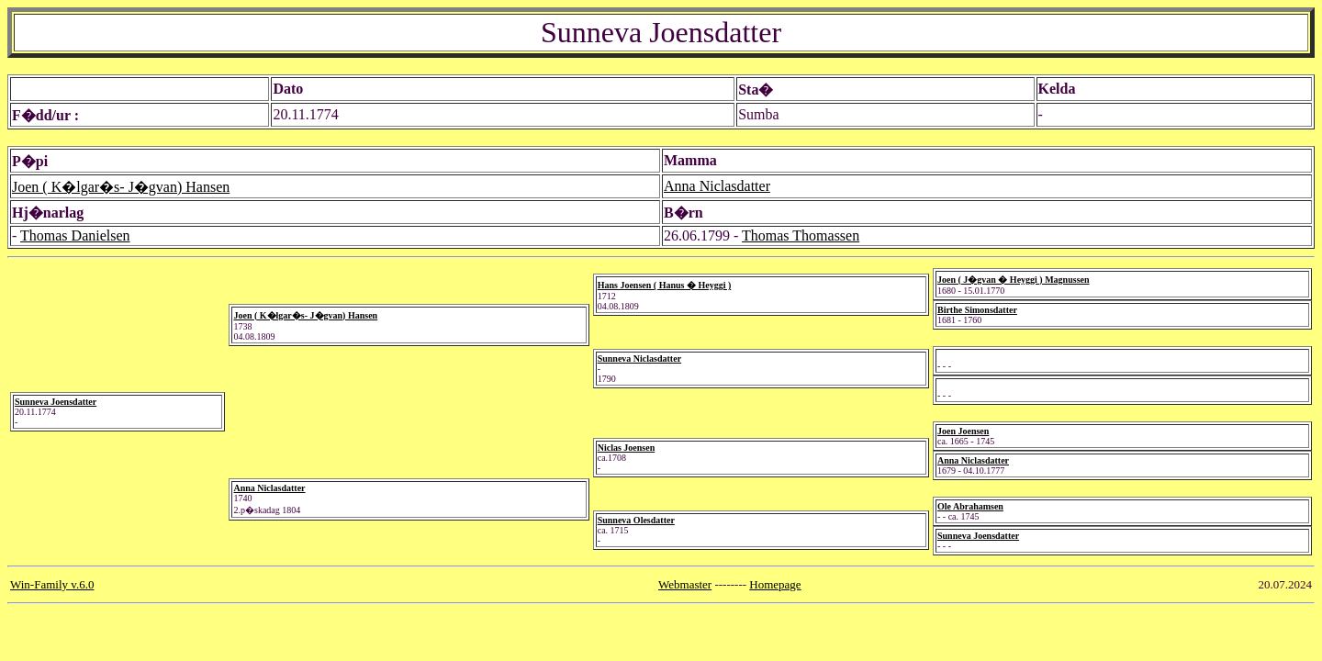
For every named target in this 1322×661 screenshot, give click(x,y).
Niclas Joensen (626, 448)
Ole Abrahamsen (970, 506)
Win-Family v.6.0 (52, 584)
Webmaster (684, 584)
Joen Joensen (963, 431)
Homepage (775, 584)
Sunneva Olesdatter (636, 520)
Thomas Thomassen (800, 235)
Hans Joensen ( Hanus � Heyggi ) (665, 285)
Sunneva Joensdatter (55, 402)
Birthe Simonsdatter (977, 310)
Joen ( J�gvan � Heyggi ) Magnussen (1013, 279)
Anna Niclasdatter (717, 186)
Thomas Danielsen (75, 235)
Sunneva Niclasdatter (639, 358)
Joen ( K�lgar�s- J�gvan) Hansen (121, 187)
